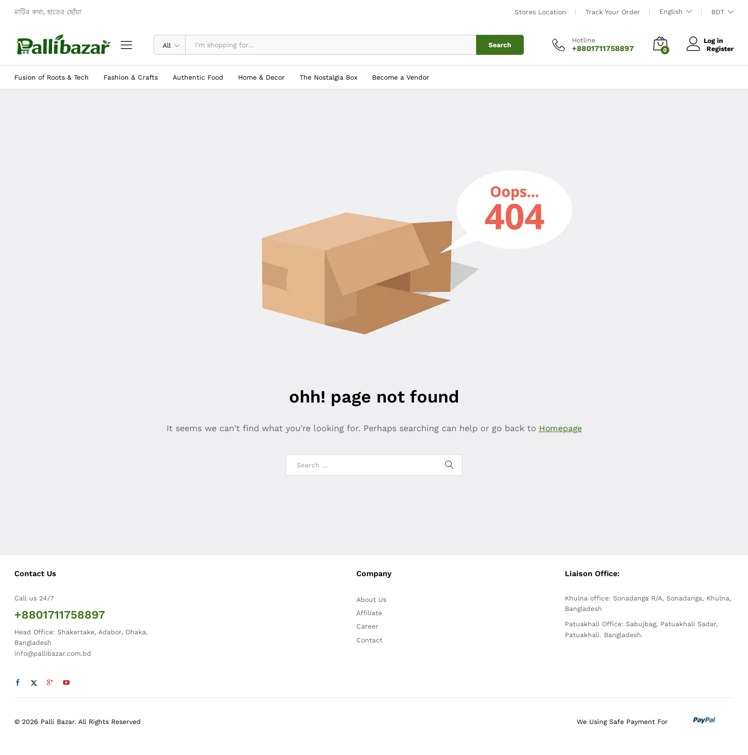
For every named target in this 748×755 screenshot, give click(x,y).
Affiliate (369, 613)
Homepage (560, 428)
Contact (369, 640)
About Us (371, 599)
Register (720, 48)
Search (499, 45)
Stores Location (540, 12)
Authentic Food (198, 77)
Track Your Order (612, 12)
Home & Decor (261, 77)
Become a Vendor (400, 77)
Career (367, 626)
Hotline (583, 40)
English (671, 11)
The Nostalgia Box (328, 77)
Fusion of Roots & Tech (51, 77)
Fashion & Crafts (131, 77)
